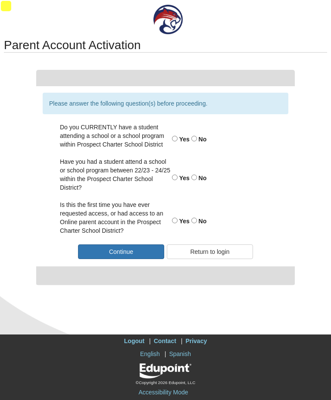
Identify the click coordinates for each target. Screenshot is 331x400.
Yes (181, 139)
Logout (134, 341)
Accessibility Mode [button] (163, 392)
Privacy (196, 341)
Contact (165, 341)
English (150, 353)
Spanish (180, 353)
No (199, 139)
